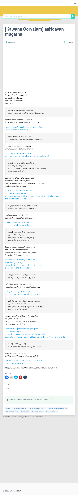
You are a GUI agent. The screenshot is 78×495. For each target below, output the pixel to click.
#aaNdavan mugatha (19, 408)
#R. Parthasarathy (37, 412)
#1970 (8, 408)
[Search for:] (37, 16)
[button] (75, 3)
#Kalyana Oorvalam (12, 412)
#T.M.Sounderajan (51, 412)
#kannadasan (25, 412)
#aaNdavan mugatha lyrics (37, 408)
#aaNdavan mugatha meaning (57, 408)
